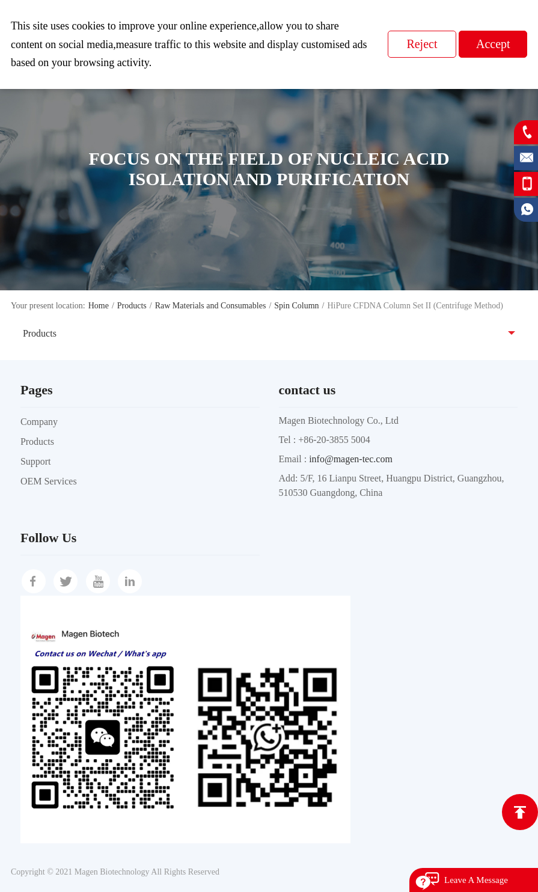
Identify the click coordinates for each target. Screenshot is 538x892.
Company (39, 422)
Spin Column (296, 305)
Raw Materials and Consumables (210, 305)
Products (132, 305)
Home (98, 305)
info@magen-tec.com (351, 459)
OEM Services (48, 481)
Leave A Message (476, 880)
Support (35, 461)
